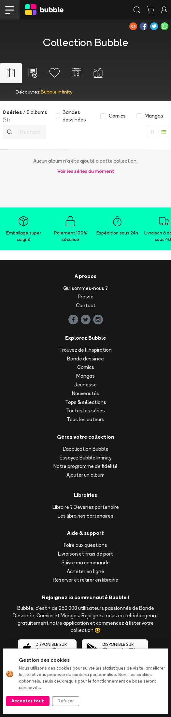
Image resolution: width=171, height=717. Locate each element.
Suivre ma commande (86, 563)
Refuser (66, 700)
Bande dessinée (85, 359)
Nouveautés (85, 393)
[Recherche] (31, 132)
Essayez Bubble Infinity (85, 458)
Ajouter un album (85, 475)
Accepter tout (27, 700)
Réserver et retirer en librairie (85, 580)
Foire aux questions (85, 545)
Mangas (85, 376)
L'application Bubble (85, 449)
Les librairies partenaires (85, 516)
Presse (85, 297)
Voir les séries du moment (85, 171)
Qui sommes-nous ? (85, 288)
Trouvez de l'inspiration (85, 350)
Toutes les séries (85, 411)
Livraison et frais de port (85, 554)
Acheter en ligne (85, 571)
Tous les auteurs (85, 419)
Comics (85, 367)
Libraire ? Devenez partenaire (85, 507)
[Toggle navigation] (10, 10)
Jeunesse (85, 385)
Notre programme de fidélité (85, 466)
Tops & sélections (85, 402)
